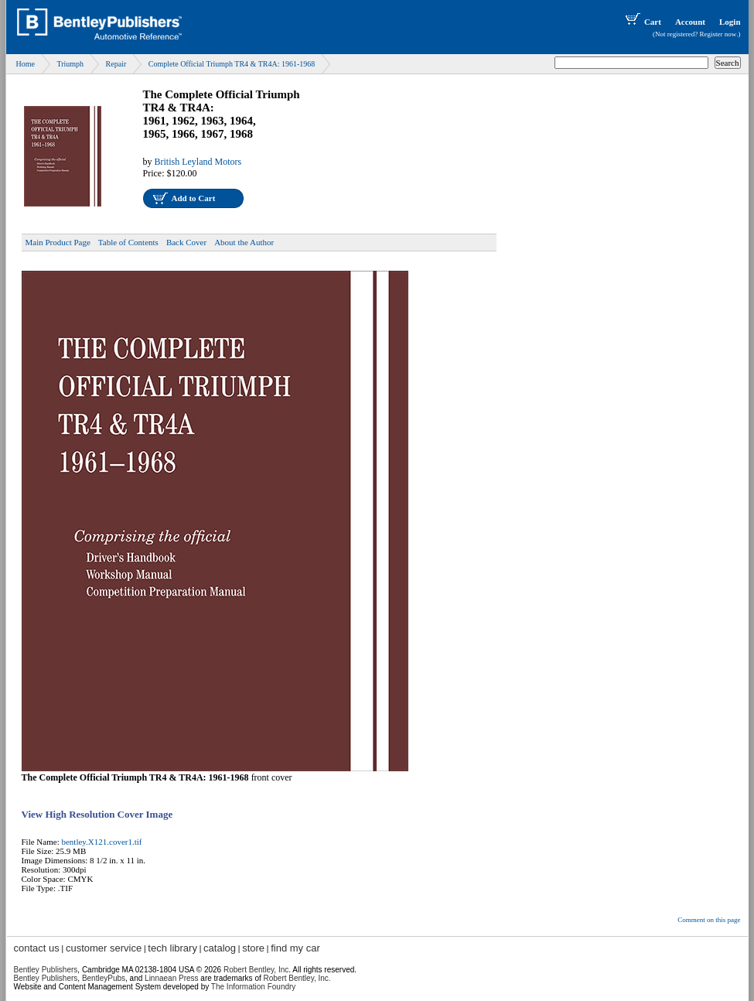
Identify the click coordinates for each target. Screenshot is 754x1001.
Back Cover (186, 242)
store (253, 948)
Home (25, 64)
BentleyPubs (103, 978)
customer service (104, 948)
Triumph (70, 64)
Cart (642, 21)
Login (730, 21)
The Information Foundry (253, 986)
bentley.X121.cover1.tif (101, 841)
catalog (219, 948)
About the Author (244, 242)
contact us (37, 948)
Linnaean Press (172, 978)
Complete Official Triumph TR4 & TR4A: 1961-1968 (232, 64)
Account (690, 21)
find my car (295, 948)
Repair (116, 64)
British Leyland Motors (198, 161)
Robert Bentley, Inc (255, 969)
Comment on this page (708, 920)
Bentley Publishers (46, 969)
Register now (718, 34)
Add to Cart (194, 198)
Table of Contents (128, 242)
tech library (172, 948)
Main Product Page (58, 242)
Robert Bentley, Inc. (297, 978)
